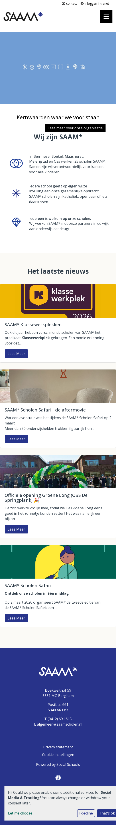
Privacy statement (58, 747)
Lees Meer (16, 353)
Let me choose (20, 813)
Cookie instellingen (58, 754)
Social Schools (68, 764)
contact (71, 3)
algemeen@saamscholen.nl (59, 724)
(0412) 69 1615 (60, 718)
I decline (86, 813)
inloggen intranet (97, 3)
